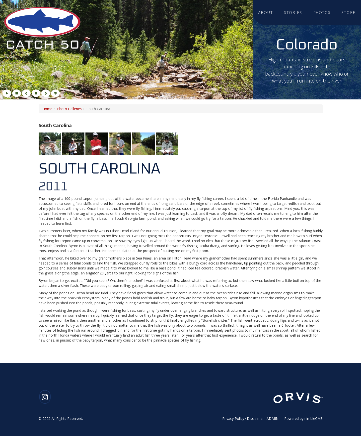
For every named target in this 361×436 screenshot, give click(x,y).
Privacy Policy (233, 418)
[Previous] (26, 93)
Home (47, 108)
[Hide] (55, 93)
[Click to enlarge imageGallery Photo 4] (120, 143)
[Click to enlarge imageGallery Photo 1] (50, 143)
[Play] (6, 93)
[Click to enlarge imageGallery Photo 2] (73, 143)
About (265, 12)
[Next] (45, 93)
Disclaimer (255, 418)
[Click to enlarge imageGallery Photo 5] (144, 143)
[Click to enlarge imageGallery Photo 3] (97, 143)
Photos (322, 12)
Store (349, 12)
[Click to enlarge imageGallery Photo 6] (167, 143)
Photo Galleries (69, 108)
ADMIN (273, 418)
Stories (293, 12)
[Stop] (16, 93)
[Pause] (36, 93)
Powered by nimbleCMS (303, 418)
